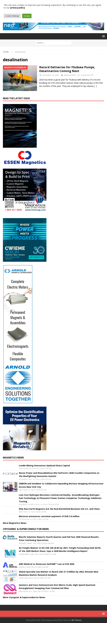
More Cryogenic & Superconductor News (24, 597)
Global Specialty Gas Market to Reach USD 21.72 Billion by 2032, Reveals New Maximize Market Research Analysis (58, 573)
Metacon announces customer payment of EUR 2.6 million (49, 516)
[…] (95, 86)
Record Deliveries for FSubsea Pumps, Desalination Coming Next (67, 69)
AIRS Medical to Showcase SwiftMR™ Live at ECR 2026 (46, 564)
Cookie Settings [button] (12, 16)
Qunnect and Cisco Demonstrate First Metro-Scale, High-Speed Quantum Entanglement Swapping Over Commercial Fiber (57, 587)
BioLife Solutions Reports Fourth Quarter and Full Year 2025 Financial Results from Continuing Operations (59, 539)
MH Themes (76, 620)
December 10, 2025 (50, 75)
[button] (103, 36)
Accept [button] (27, 16)
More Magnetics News (14, 523)
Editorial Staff (70, 75)
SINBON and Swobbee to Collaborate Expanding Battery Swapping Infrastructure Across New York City (61, 485)
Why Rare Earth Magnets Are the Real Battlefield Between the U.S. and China (59, 508)
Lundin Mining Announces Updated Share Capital (44, 465)
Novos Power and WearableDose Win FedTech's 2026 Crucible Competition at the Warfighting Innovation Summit (59, 475)
